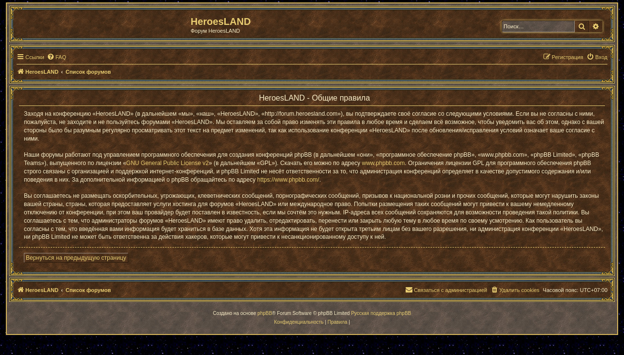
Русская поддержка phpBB (381, 313)
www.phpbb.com (383, 163)
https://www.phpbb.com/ (288, 179)
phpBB (264, 313)
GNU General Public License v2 (167, 163)
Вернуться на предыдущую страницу (76, 257)
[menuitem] (56, 57)
